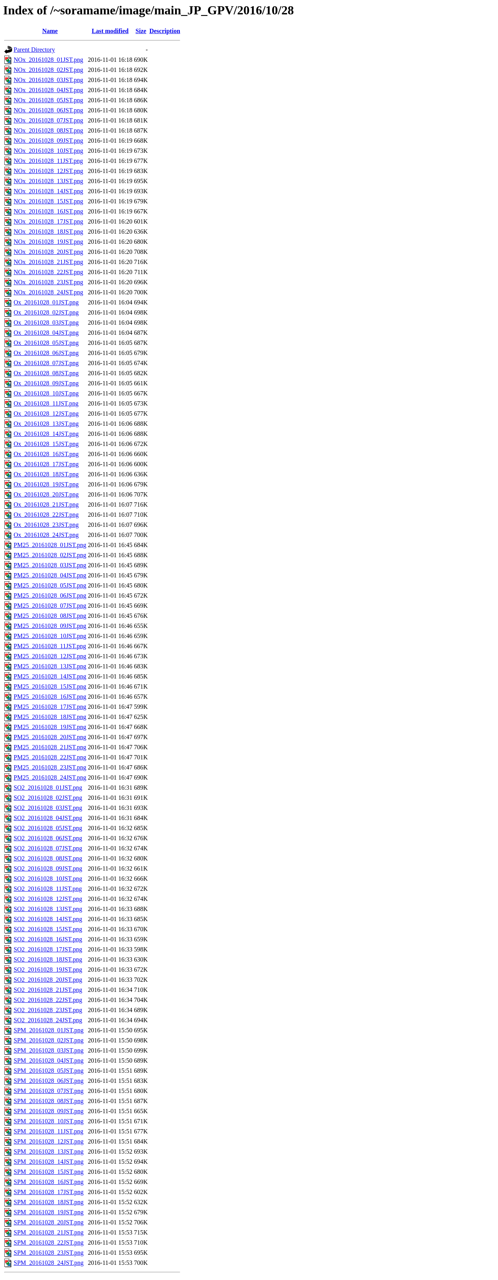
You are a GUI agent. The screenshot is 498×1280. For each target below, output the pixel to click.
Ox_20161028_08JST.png (46, 373)
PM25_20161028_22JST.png (50, 757)
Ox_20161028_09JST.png (46, 383)
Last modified (110, 31)
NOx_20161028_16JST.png (48, 211)
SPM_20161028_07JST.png (49, 1091)
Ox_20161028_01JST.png (46, 302)
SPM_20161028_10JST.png (49, 1121)
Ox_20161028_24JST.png (46, 535)
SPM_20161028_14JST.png (49, 1161)
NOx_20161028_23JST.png (48, 282)
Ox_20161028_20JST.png (46, 494)
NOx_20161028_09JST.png (48, 140)
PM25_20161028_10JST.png (50, 636)
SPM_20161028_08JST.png (49, 1101)
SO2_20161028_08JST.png (48, 858)
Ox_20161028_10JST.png (46, 393)
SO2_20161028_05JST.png (48, 828)
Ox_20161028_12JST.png (46, 413)
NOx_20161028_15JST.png (48, 201)
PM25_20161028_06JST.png (50, 595)
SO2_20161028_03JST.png (48, 807)
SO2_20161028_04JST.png (48, 818)
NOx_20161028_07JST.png (48, 120)
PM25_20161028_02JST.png (50, 555)
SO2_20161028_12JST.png (48, 898)
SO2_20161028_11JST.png (48, 888)
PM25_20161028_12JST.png (50, 656)
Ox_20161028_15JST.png (46, 444)
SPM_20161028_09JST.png (49, 1111)
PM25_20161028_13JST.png (50, 666)
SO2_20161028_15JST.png (48, 929)
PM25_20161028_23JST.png (50, 767)
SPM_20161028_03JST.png (49, 1050)
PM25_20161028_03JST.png (50, 565)
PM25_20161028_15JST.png (50, 686)
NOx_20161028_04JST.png (48, 90)
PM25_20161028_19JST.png (50, 727)
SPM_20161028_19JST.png (49, 1212)
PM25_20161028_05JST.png (50, 585)
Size (140, 31)
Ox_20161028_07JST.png (46, 363)
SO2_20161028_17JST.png (48, 949)
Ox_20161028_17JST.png (46, 464)
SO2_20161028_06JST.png (48, 838)
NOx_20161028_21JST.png (48, 262)
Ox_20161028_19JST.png (46, 484)
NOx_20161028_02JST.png (48, 69)
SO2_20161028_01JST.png (48, 787)
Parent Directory (34, 49)
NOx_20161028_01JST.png (48, 59)
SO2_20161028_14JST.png (48, 919)
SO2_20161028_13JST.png (48, 909)
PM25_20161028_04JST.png (50, 575)
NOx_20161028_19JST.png (48, 241)
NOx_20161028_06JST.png (48, 110)
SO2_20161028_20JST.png (48, 979)
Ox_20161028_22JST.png (46, 514)
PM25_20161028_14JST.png (50, 676)
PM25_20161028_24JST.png (50, 777)
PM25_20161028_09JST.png (50, 626)
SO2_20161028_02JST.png (48, 797)
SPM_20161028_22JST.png (49, 1242)
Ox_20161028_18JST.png (46, 474)
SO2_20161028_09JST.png (48, 868)
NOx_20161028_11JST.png (48, 160)
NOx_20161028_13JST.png (48, 181)
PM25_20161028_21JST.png (50, 747)
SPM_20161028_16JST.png (49, 1182)
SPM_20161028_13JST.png (49, 1151)
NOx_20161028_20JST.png (48, 251)
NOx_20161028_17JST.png (48, 221)
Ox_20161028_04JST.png (46, 332)
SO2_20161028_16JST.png (48, 939)
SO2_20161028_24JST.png (48, 1020)
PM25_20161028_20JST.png (50, 737)
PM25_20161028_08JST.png (50, 615)
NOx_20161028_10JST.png (48, 150)
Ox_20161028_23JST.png (46, 524)
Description (164, 31)
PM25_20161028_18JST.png (50, 716)
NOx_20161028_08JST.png (48, 130)
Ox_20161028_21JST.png (46, 504)
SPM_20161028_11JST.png (48, 1131)
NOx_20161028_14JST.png (48, 191)
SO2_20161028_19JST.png (48, 969)
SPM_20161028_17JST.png (49, 1192)
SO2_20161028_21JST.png (48, 989)
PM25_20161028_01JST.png (50, 545)
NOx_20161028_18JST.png (48, 231)
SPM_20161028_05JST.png (49, 1070)
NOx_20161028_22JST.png (48, 272)
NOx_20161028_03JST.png (48, 80)
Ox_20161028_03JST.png (46, 322)
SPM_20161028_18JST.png (49, 1202)
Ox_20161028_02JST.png (46, 312)
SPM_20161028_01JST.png (49, 1030)
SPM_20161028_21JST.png (49, 1232)
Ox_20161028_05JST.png (46, 342)
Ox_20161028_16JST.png (46, 454)
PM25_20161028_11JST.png (50, 646)
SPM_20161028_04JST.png (49, 1060)
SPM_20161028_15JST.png (49, 1171)
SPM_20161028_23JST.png (49, 1252)
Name (50, 31)
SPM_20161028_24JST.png (49, 1262)
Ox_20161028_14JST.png (46, 433)
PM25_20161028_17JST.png (50, 706)
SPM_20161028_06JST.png (49, 1080)
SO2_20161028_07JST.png (48, 848)
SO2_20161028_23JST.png (48, 1010)
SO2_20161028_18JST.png (48, 959)
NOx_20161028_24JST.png (48, 292)
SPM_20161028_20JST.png (49, 1222)
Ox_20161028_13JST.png (46, 423)
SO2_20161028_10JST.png (48, 878)
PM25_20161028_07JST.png (50, 605)
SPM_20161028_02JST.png (49, 1040)
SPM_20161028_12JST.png (49, 1141)
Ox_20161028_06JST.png (46, 353)
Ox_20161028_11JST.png (46, 403)
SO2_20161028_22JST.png (48, 1000)
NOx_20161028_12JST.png (48, 171)
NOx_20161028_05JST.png (48, 100)
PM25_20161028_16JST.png (50, 696)
